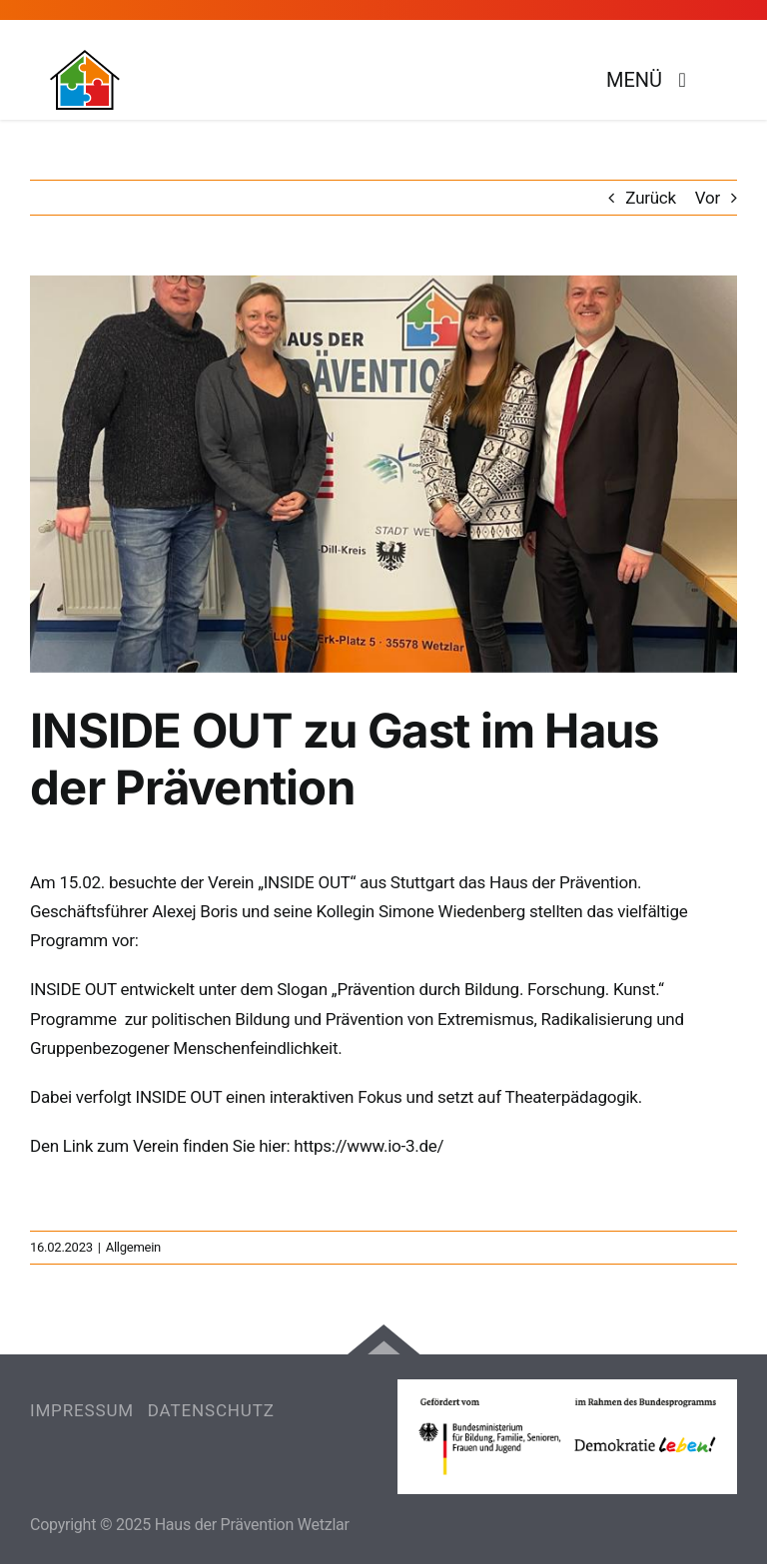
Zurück (650, 198)
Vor (707, 198)
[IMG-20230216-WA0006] (383, 474)
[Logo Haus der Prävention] (85, 58)
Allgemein (133, 1247)
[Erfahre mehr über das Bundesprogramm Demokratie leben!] (567, 1436)
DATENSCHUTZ (211, 1410)
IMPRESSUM (82, 1410)
